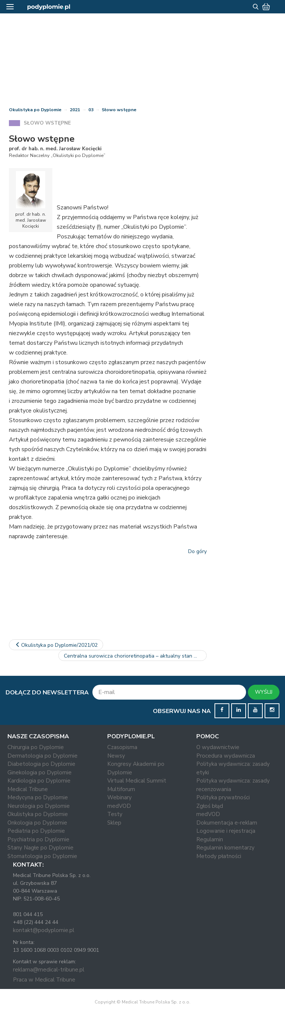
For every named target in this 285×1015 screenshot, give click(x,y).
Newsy (116, 755)
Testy (114, 814)
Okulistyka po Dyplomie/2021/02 (56, 645)
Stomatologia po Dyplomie (42, 856)
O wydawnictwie (217, 747)
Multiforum (121, 789)
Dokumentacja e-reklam (226, 822)
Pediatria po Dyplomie (36, 831)
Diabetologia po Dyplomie (41, 764)
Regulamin (209, 839)
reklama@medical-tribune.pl (48, 969)
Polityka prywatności (223, 797)
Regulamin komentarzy (225, 847)
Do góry (197, 551)
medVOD (119, 806)
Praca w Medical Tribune (44, 979)
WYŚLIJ (263, 692)
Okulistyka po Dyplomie (35, 110)
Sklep (114, 822)
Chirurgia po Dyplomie (35, 747)
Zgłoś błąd (209, 806)
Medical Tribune (27, 789)
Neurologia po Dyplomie (38, 806)
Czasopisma (122, 747)
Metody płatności (218, 856)
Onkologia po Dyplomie (37, 822)
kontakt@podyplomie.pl (43, 930)
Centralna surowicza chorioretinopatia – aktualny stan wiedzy (135, 655)
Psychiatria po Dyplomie (38, 839)
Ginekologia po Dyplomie (39, 772)
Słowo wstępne (119, 110)
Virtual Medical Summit (136, 780)
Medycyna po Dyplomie (37, 797)
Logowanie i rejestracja (225, 831)
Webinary (119, 797)
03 (91, 110)
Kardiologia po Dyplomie (39, 780)
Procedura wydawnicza (225, 755)
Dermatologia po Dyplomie (42, 755)
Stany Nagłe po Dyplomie (40, 847)
